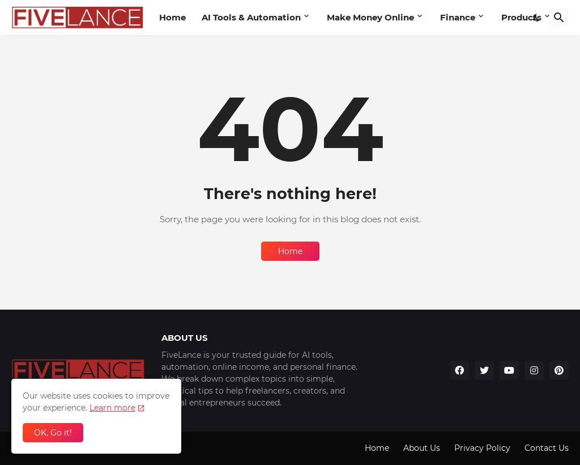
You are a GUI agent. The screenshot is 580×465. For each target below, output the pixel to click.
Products (521, 17)
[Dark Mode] (537, 17)
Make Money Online (370, 17)
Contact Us (546, 448)
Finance (457, 17)
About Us (421, 448)
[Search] (559, 17)
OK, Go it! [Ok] (53, 433)
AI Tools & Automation (251, 17)
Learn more (112, 408)
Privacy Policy (482, 448)
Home (172, 17)
